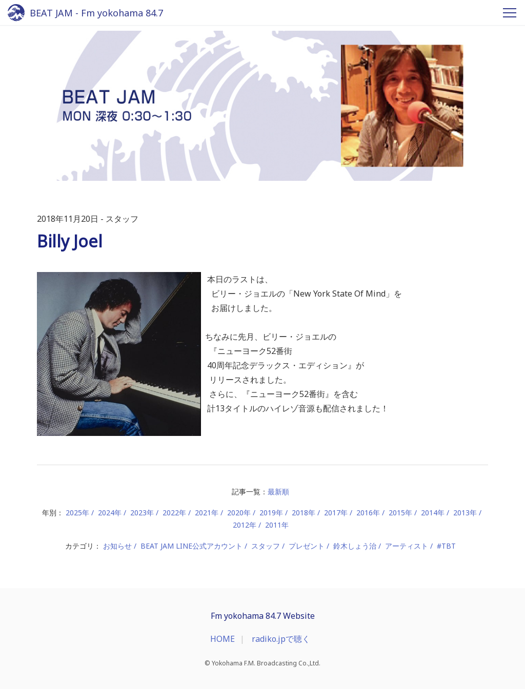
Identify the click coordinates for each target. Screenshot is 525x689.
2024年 (110, 512)
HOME (222, 638)
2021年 (206, 512)
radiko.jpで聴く (281, 638)
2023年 (142, 512)
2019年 (271, 512)
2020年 (239, 512)
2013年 (465, 512)
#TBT (446, 546)
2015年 (400, 512)
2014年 (433, 512)
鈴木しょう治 (354, 546)
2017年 (336, 512)
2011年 (277, 525)
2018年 (303, 512)
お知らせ (117, 546)
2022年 (174, 512)
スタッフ (265, 546)
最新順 (278, 491)
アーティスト (406, 546)
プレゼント (307, 546)
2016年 (368, 512)
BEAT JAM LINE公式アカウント (191, 546)
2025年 (77, 512)
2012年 (244, 525)
